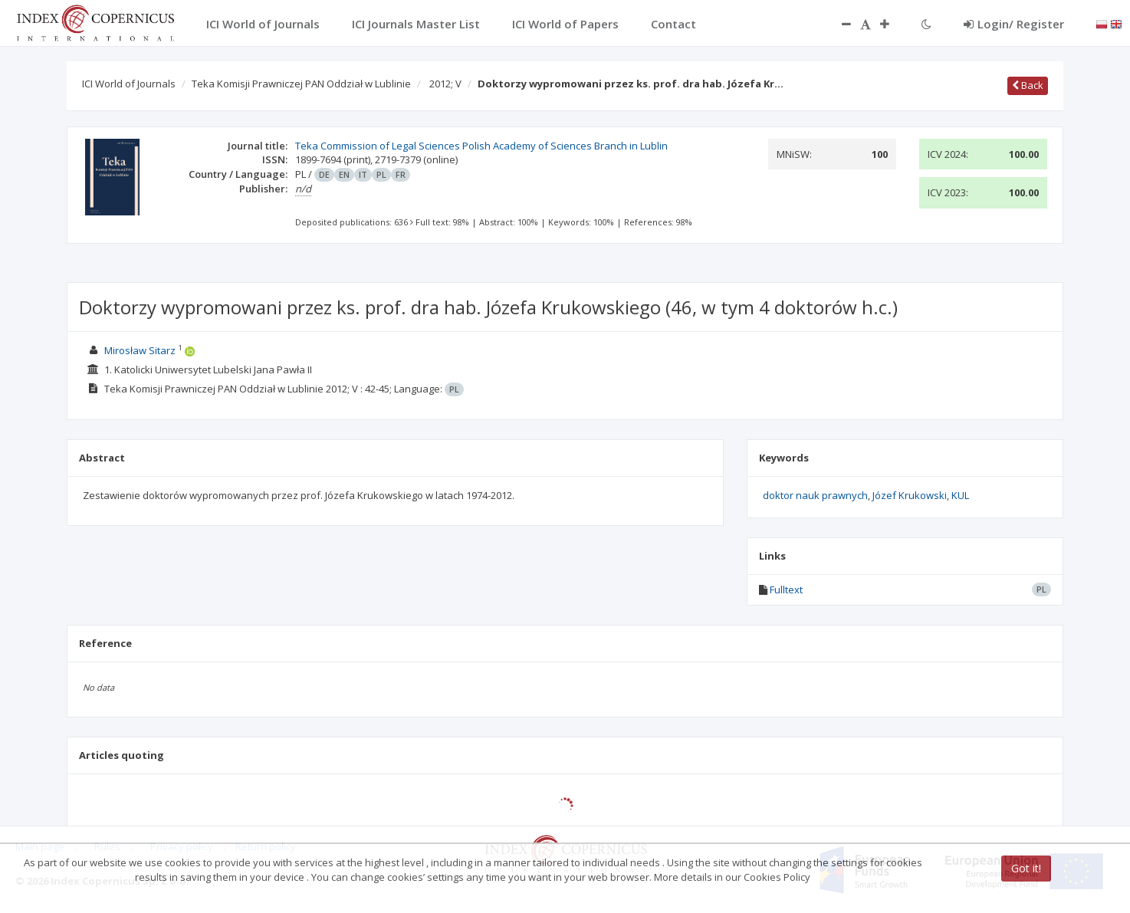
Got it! (1026, 868)
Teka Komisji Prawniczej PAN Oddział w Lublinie (301, 83)
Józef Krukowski (909, 495)
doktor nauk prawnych (815, 495)
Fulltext (786, 589)
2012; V (445, 83)
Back (1027, 85)
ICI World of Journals (129, 83)
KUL (960, 495)
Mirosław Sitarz (140, 350)
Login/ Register (1014, 23)
